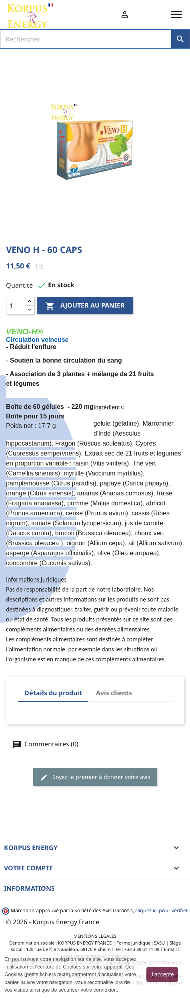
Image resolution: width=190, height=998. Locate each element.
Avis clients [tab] (114, 692)
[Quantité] (15, 305)
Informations (29, 888)
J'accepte (162, 974)
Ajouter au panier (85, 306)
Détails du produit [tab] (53, 692)
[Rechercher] (86, 39)
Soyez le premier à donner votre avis (95, 777)
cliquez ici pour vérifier (161, 910)
